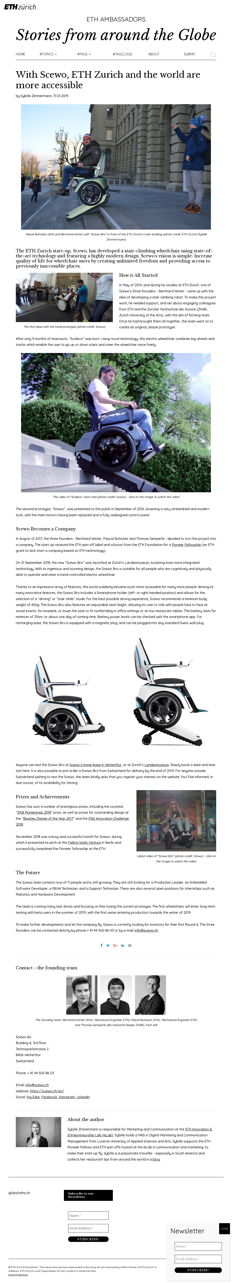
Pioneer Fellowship (186, 545)
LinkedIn (83, 1097)
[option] (65, 691)
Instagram (66, 1097)
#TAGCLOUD (122, 54)
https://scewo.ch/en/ (47, 1091)
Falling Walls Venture (84, 842)
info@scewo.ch (146, 930)
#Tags (82, 54)
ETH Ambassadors (116, 19)
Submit (189, 54)
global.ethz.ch (19, 1193)
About (153, 54)
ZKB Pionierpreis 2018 (34, 812)
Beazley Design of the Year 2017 (48, 818)
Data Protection (18, 1274)
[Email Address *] (88, 1228)
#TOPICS (46, 54)
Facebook (49, 1097)
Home (20, 54)
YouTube (33, 1097)
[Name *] (88, 1215)
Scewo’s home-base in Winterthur (95, 765)
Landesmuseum (156, 765)
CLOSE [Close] (224, 1228)
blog (156, 1159)
